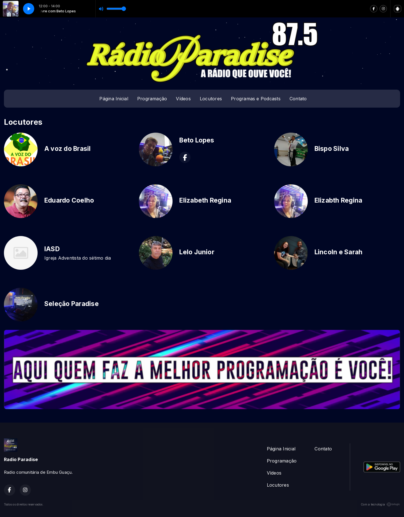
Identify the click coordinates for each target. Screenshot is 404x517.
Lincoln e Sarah (339, 252)
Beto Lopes (196, 140)
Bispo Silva (332, 149)
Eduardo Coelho (69, 200)
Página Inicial (113, 98)
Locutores (211, 98)
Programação (152, 98)
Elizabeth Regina (205, 200)
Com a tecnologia (380, 504)
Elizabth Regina (338, 200)
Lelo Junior (196, 252)
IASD (52, 249)
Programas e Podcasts (256, 98)
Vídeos (183, 98)
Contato (298, 98)
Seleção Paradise (71, 304)
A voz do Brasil (67, 149)
